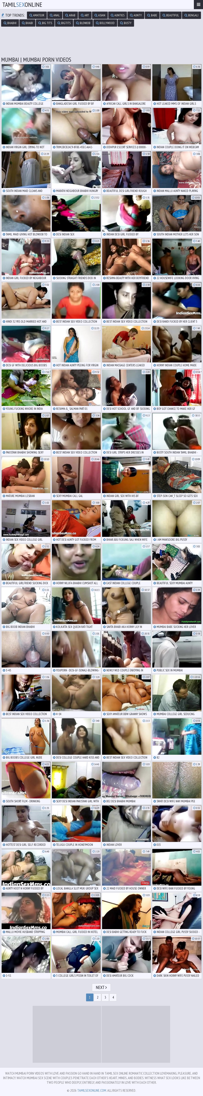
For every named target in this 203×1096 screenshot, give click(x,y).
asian (100, 15)
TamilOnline (22, 4)
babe (152, 15)
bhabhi (10, 23)
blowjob (83, 23)
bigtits (64, 23)
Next (101, 987)
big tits (45, 23)
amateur (36, 15)
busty (126, 23)
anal (55, 15)
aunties (117, 15)
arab (70, 15)
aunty (136, 15)
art (85, 15)
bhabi (27, 23)
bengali (191, 15)
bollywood (105, 23)
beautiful (171, 15)
